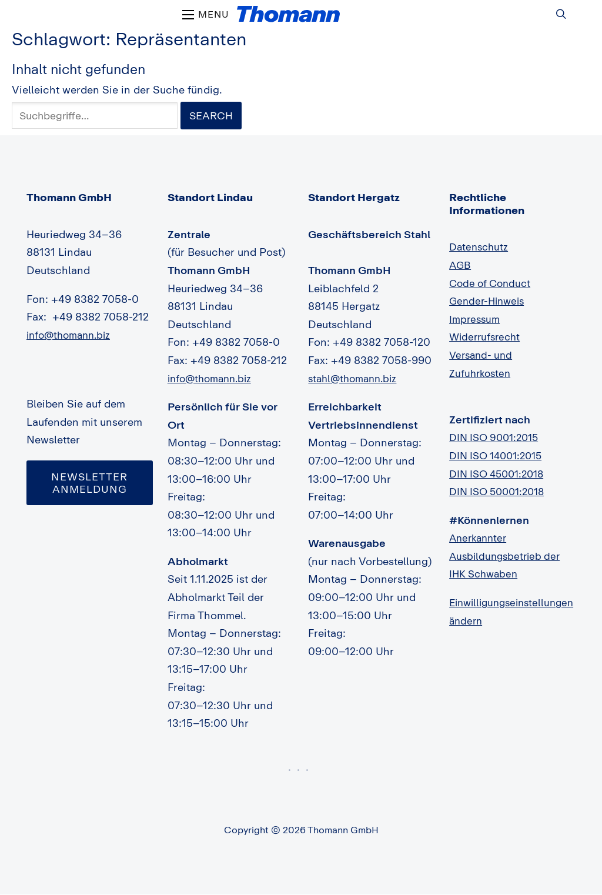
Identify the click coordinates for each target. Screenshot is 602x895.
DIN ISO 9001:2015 (497, 437)
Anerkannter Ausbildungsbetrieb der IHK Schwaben (507, 556)
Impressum (476, 319)
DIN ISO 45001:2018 (500, 473)
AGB (460, 265)
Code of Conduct (492, 283)
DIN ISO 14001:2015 (499, 455)
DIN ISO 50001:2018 (501, 491)
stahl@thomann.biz (355, 378)
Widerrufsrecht (486, 336)
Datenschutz (480, 247)
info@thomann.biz (71, 335)
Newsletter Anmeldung (89, 483)
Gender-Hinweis (489, 301)
